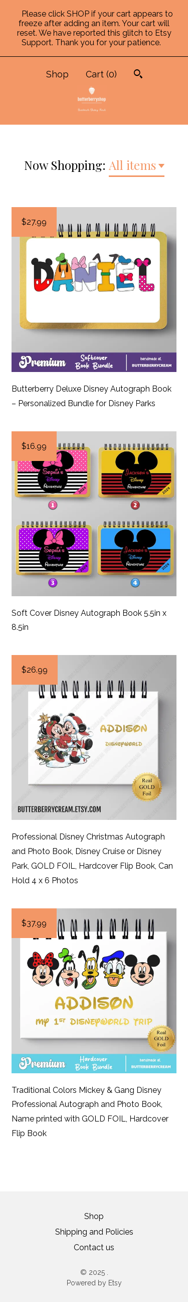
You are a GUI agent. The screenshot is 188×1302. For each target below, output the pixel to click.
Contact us (94, 1247)
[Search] (138, 75)
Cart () (101, 74)
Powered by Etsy (94, 1283)
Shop (57, 74)
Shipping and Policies (94, 1232)
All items (132, 165)
